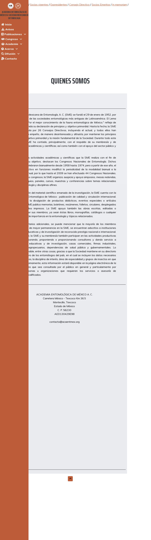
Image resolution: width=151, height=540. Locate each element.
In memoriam (119, 4)
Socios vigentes (39, 4)
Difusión (8, 53)
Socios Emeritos (101, 4)
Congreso (9, 39)
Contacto (9, 58)
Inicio (6, 24)
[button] (70, 478)
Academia (9, 44)
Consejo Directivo (79, 4)
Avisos (7, 29)
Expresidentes (58, 4)
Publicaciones (11, 34)
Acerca (7, 48)
